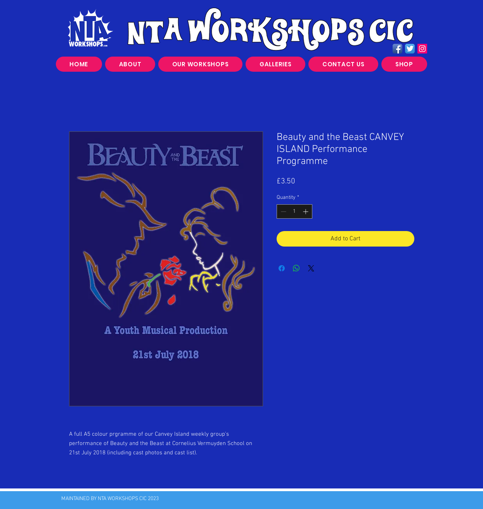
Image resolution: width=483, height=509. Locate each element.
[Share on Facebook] (281, 268)
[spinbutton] (294, 211)
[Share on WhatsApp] (296, 268)
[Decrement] (282, 211)
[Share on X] (311, 268)
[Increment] (306, 211)
